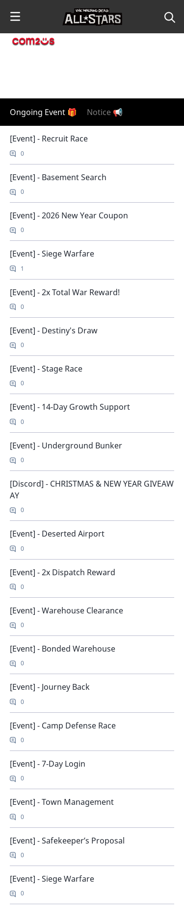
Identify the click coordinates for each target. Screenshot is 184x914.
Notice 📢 (105, 112)
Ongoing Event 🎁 (43, 112)
